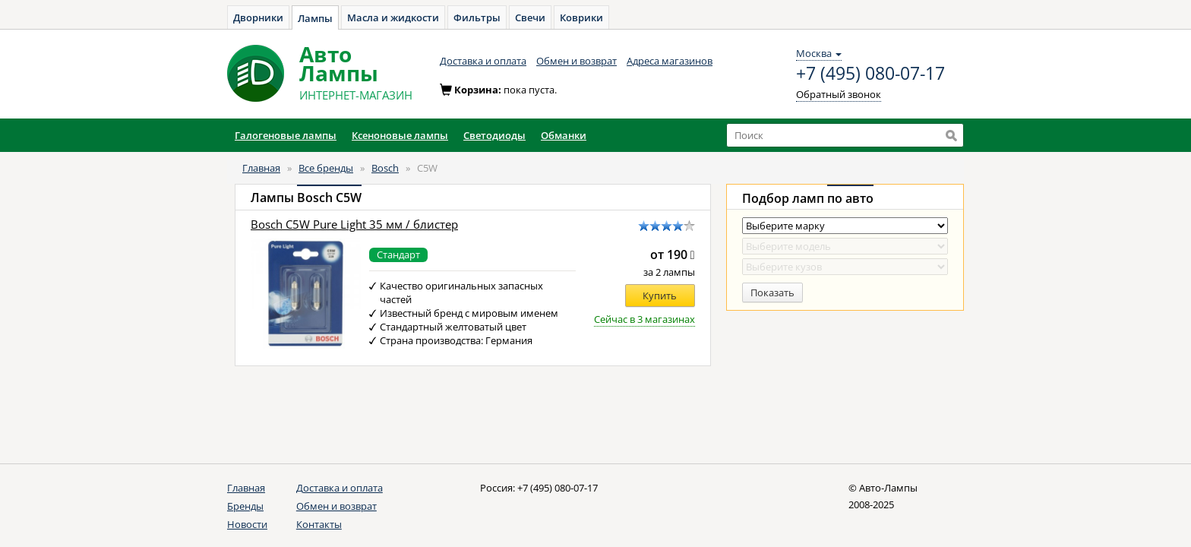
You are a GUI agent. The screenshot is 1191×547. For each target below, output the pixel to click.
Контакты (319, 524)
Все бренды (326, 168)
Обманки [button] (563, 135)
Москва (819, 53)
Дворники (258, 17)
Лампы (315, 18)
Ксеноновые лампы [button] (400, 135)
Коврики (581, 17)
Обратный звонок (838, 94)
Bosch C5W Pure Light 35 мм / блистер (354, 224)
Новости (247, 524)
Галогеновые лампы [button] (285, 135)
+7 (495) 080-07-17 (870, 73)
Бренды (245, 506)
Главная (261, 168)
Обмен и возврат (576, 61)
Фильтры (477, 17)
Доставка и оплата (483, 61)
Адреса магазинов (669, 61)
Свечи (530, 17)
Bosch (385, 168)
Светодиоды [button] (494, 135)
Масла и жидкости (393, 17)
